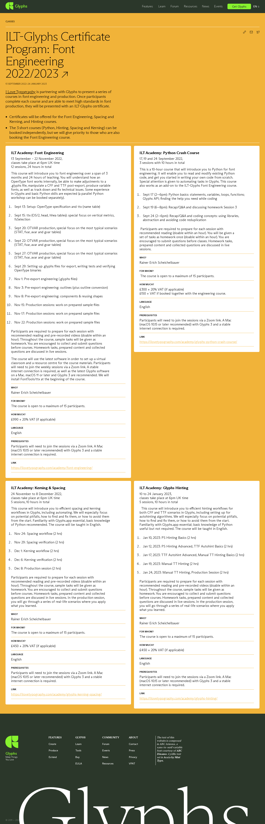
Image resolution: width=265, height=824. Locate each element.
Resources (190, 6)
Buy (77, 757)
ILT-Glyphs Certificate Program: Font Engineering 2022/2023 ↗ (58, 55)
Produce (53, 750)
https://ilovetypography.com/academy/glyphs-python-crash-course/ (188, 342)
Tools (78, 750)
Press (132, 750)
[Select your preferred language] (255, 6)
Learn (161, 6)
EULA (78, 763)
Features (147, 6)
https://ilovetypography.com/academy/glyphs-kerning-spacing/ (56, 694)
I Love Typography (21, 91)
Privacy (133, 757)
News (205, 6)
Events (218, 6)
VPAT (132, 763)
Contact (133, 744)
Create (52, 744)
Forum (174, 6)
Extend (53, 757)
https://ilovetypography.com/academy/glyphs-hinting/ (178, 698)
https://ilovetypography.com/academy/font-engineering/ (52, 468)
